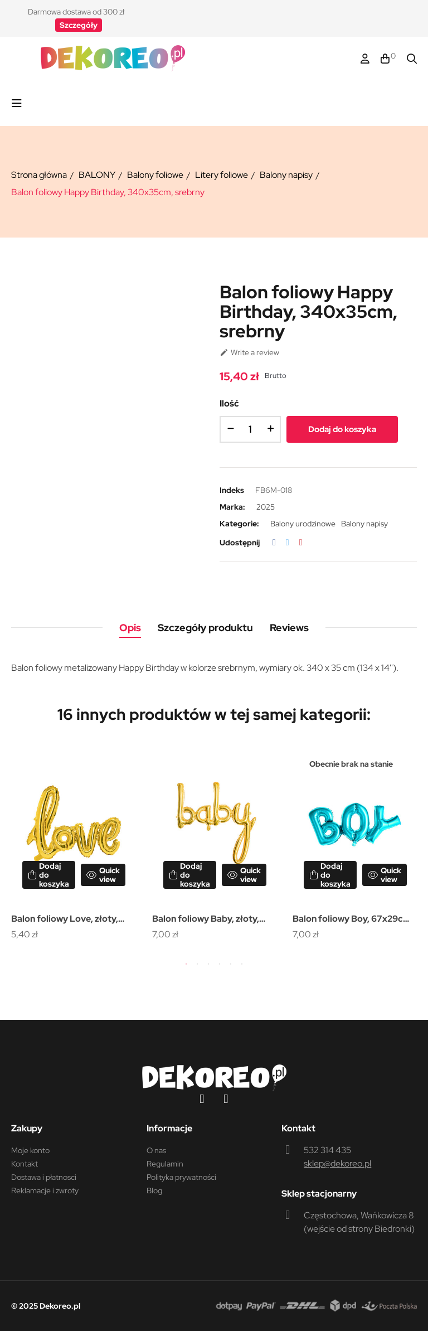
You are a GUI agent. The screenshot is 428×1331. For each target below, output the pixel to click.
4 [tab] (219, 964)
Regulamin (165, 1164)
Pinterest (301, 542)
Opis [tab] (130, 627)
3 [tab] (208, 964)
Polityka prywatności (181, 1177)
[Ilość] (250, 429)
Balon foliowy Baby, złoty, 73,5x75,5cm (205, 920)
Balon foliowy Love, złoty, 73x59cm (64, 920)
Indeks (232, 490)
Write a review (249, 352)
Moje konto (30, 1150)
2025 (265, 507)
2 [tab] (197, 964)
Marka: (232, 507)
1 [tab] (186, 964)
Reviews (289, 627)
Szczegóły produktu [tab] (205, 627)
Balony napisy (364, 524)
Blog (154, 1190)
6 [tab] (241, 964)
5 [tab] (230, 964)
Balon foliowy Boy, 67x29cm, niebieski (353, 920)
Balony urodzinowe (302, 524)
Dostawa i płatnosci (43, 1177)
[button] (78, 25)
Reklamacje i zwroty (45, 1190)
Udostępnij (274, 542)
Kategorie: (239, 524)
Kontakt (24, 1164)
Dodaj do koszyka (342, 429)
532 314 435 (327, 1150)
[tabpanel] (73, 844)
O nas (156, 1150)
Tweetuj (287, 542)
